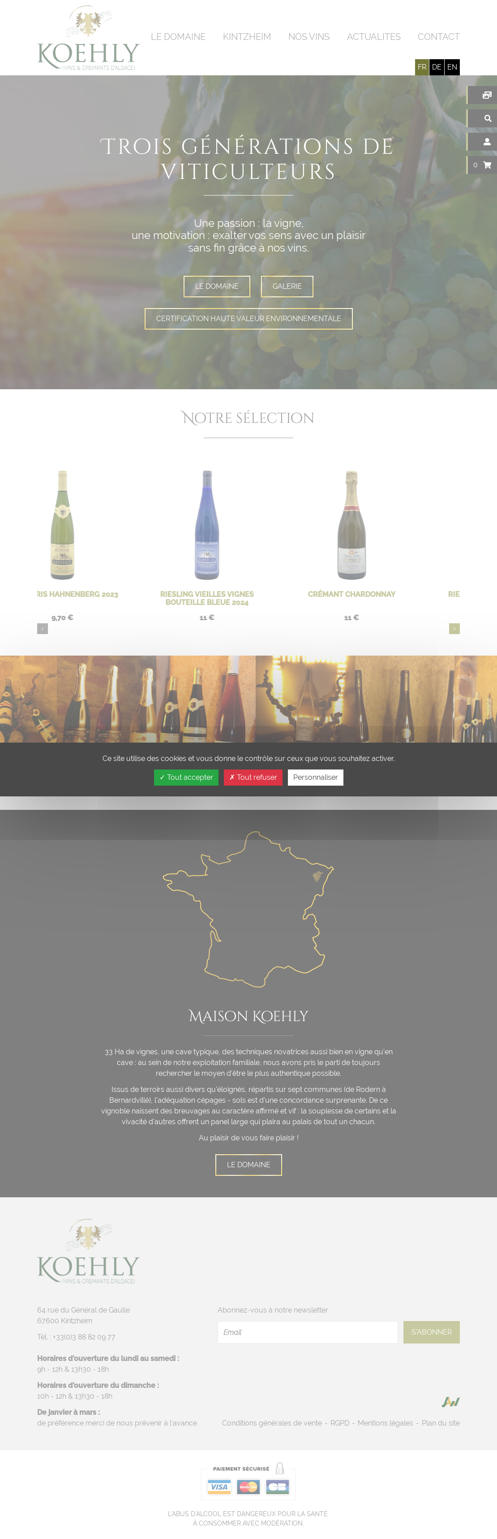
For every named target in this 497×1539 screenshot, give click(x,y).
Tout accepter (186, 777)
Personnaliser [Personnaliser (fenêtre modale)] (315, 777)
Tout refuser (253, 777)
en (452, 67)
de (436, 67)
